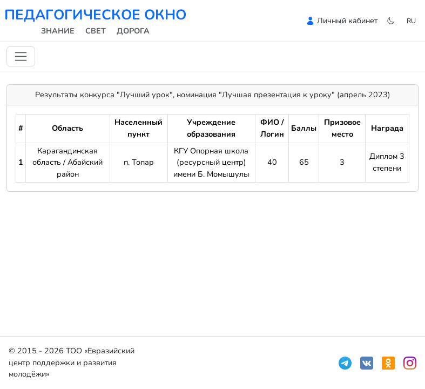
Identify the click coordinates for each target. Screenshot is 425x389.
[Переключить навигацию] (20, 56)
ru (411, 20)
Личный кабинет (347, 20)
